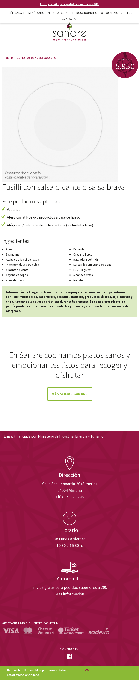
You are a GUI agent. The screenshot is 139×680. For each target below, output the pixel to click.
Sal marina (12, 254)
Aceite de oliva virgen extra (22, 260)
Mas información (69, 594)
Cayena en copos (17, 275)
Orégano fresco (82, 254)
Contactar (69, 18)
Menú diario (36, 12)
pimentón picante (17, 270)
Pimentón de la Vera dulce (22, 265)
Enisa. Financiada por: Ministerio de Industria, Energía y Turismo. (54, 436)
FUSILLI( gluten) (82, 270)
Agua (9, 249)
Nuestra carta (57, 12)
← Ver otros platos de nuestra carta (29, 58)
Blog (129, 12)
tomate (78, 280)
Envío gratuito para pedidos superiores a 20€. (69, 4)
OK (87, 670)
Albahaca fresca (83, 275)
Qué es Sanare (15, 12)
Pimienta (79, 249)
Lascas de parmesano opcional (92, 265)
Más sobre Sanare (69, 394)
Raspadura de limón (86, 260)
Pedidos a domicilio (84, 12)
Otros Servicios (111, 12)
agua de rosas (15, 280)
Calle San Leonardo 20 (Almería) (69, 483)
